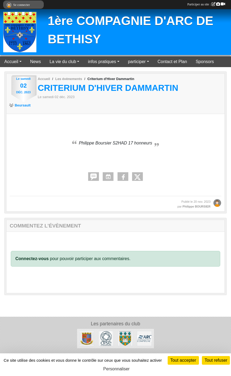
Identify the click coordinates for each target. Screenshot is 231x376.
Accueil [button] (11, 61)
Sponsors (205, 61)
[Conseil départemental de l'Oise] (105, 338)
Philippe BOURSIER (196, 206)
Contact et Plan (172, 61)
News (35, 61)
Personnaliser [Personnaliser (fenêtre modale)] (116, 369)
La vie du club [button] (63, 61)
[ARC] (144, 338)
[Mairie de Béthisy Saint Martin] (86, 338)
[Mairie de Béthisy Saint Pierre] (125, 338)
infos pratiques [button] (102, 61)
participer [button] (137, 61)
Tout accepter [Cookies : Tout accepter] (183, 360)
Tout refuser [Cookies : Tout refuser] (216, 360)
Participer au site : (206, 4)
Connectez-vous (32, 258)
